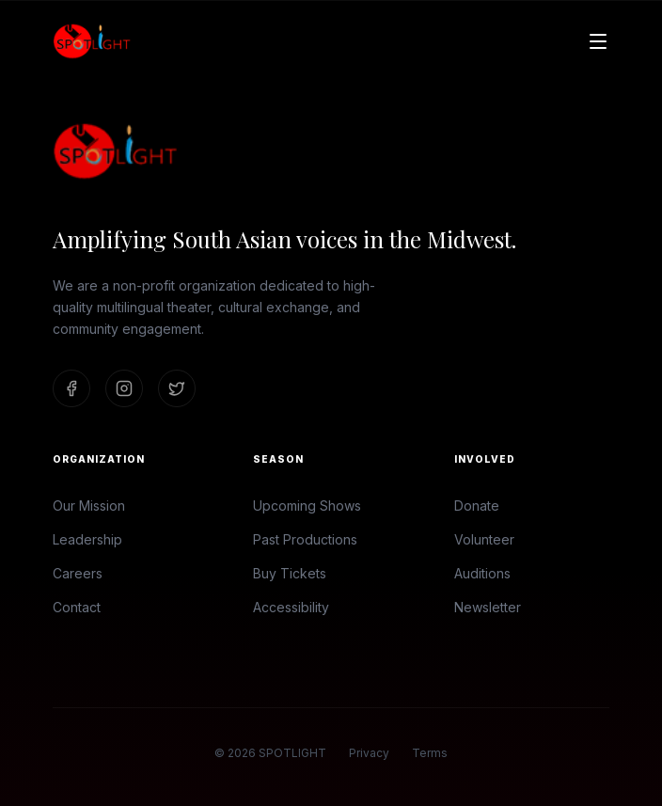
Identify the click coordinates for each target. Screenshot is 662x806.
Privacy (369, 753)
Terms (430, 753)
